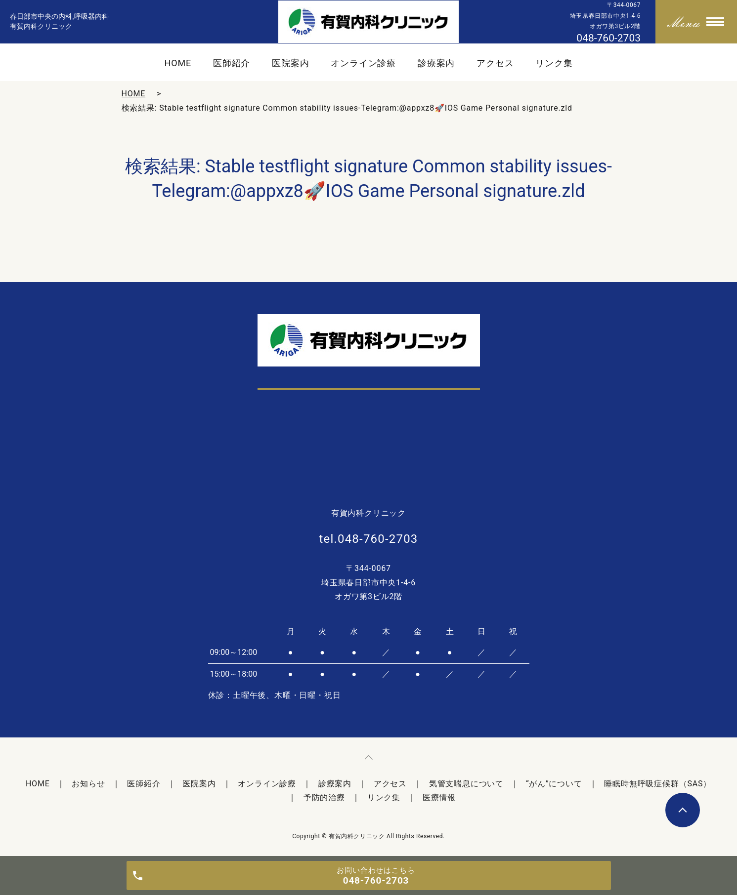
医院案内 (290, 63)
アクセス (495, 63)
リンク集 (554, 63)
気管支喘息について (466, 783)
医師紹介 (232, 63)
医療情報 (439, 797)
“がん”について (554, 783)
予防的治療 (324, 797)
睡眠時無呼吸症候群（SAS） (657, 783)
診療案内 (436, 63)
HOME (177, 63)
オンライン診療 (363, 63)
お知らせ (88, 783)
